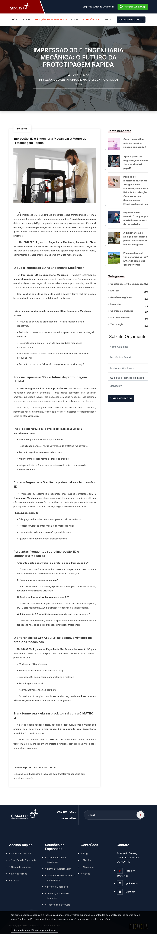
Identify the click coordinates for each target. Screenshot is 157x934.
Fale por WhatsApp (133, 6)
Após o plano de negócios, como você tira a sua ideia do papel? (135, 162)
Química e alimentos (121, 311)
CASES (75, 19)
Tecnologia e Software (58, 904)
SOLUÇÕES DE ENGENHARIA (50, 19)
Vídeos (86, 873)
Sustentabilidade (120, 318)
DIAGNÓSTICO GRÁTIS (131, 19)
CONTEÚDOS (90, 19)
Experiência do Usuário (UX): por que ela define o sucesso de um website (135, 218)
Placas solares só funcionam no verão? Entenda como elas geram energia (135, 259)
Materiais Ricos (19, 873)
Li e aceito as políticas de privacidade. (34, 930)
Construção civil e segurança (127, 284)
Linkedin (126, 891)
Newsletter (88, 867)
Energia (114, 291)
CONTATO (108, 19)
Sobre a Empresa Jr (21, 853)
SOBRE (26, 19)
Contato (15, 880)
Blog (86, 75)
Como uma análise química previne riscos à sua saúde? (134, 143)
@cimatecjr (127, 883)
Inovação (22, 128)
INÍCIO (15, 19)
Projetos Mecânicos (57, 886)
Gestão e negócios (121, 298)
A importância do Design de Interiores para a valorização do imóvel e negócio (135, 238)
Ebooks (87, 860)
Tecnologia (116, 325)
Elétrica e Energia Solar (59, 868)
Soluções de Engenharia (23, 860)
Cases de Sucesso (21, 867)
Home (73, 75)
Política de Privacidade (31, 919)
